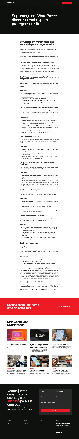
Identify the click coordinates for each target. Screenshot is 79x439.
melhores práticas (36, 56)
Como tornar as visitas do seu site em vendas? (16, 345)
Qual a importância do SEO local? (60, 344)
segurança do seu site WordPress (29, 270)
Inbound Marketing (10, 368)
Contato (57, 420)
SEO (52, 342)
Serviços (25, 420)
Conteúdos (9, 420)
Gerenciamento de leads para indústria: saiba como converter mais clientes (17, 371)
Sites (16, 12)
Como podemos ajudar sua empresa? (48, 402)
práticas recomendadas (38, 132)
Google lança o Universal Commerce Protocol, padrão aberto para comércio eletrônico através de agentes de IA (39, 346)
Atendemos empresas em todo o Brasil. (63, 423)
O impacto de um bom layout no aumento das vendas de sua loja (60, 371)
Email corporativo (59, 391)
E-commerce (32, 342)
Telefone (43, 396)
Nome (42, 391)
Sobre (41, 420)
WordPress (22, 51)
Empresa (58, 396)
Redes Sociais (32, 368)
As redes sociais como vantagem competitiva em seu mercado (38, 371)
